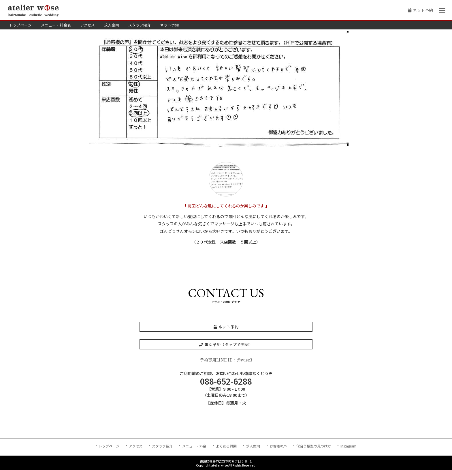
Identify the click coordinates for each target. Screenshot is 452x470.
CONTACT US (226, 293)
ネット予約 (423, 10)
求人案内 (111, 25)
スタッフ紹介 (139, 25)
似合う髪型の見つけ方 (313, 445)
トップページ (20, 25)
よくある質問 (226, 445)
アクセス (87, 25)
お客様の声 (278, 445)
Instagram (348, 445)
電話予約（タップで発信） (226, 344)
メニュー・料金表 (56, 25)
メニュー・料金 (194, 445)
